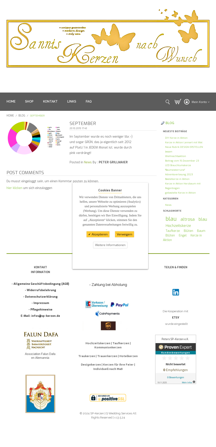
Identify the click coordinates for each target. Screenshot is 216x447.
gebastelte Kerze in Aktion (180, 192)
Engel (183, 235)
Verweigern (124, 234)
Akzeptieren (99, 234)
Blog (21, 115)
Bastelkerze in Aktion (177, 179)
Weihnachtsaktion (175, 156)
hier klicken (14, 188)
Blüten (188, 231)
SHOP (29, 101)
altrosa (188, 219)
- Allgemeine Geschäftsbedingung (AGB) (40, 284)
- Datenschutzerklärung (40, 297)
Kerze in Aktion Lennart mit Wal (183, 142)
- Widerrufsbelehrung (40, 290)
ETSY (175, 317)
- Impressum (40, 303)
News (88, 162)
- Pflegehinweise (40, 309)
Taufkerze (173, 231)
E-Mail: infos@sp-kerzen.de (40, 316)
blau (171, 219)
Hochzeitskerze (178, 225)
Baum (201, 231)
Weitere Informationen (110, 245)
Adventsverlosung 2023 (179, 174)
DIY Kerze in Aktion (176, 138)
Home (10, 115)
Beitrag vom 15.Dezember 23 (182, 160)
